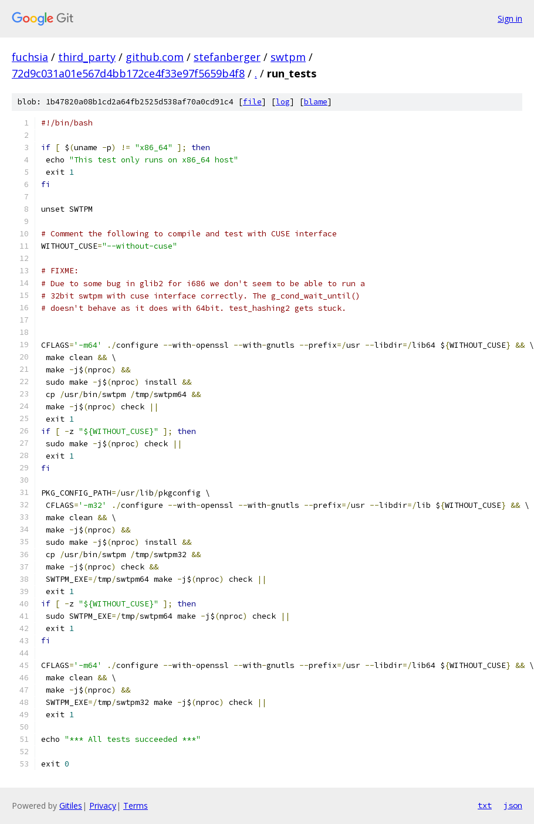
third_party (87, 57)
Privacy (102, 805)
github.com (155, 57)
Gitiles (70, 805)
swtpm (288, 57)
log (283, 102)
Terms (135, 805)
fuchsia (30, 57)
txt (485, 805)
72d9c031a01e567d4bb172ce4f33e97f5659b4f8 (128, 73)
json (512, 805)
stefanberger (227, 57)
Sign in (510, 18)
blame (315, 102)
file (252, 102)
